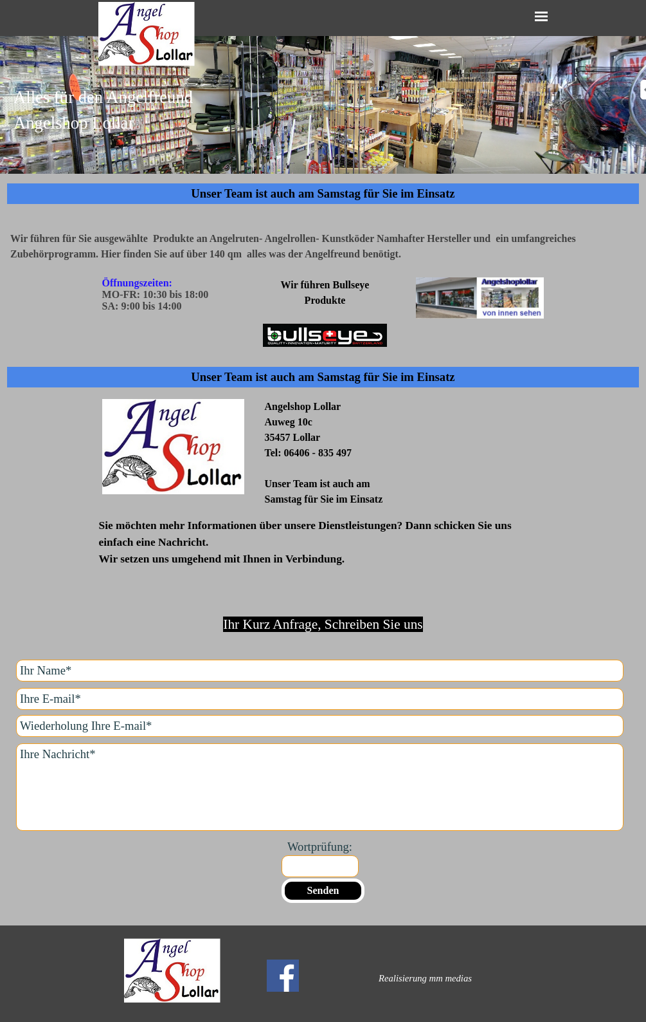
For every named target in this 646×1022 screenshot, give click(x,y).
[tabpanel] (323, 117)
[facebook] (283, 976)
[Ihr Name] (320, 671)
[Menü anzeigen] (542, 16)
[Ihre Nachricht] (320, 787)
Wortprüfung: (319, 846)
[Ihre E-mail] (320, 699)
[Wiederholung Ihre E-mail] (320, 726)
